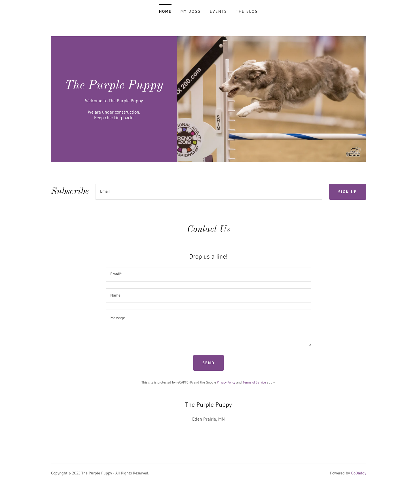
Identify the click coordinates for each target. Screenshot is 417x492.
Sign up (347, 191)
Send (208, 362)
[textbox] (209, 192)
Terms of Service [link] (254, 382)
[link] (114, 87)
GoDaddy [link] (358, 473)
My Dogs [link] (191, 11)
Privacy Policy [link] (226, 382)
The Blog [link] (247, 11)
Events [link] (218, 11)
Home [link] (165, 11)
